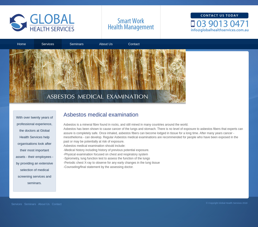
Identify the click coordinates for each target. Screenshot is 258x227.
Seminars (30, 204)
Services (16, 204)
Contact (56, 204)
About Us (44, 204)
